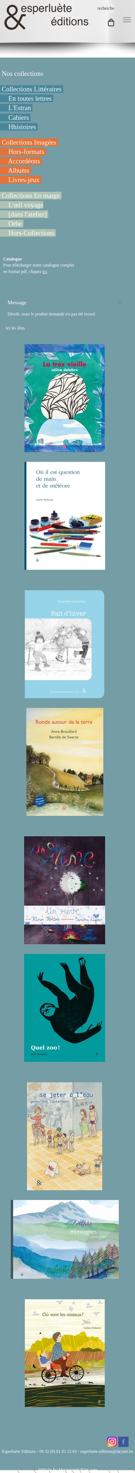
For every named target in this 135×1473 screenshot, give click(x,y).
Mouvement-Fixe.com (77, 1469)
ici (44, 271)
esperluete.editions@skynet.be (106, 1451)
